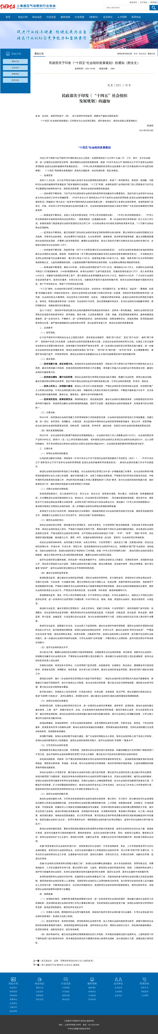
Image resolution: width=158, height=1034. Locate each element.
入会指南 (118, 992)
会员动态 (118, 995)
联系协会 (136, 17)
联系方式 (144, 988)
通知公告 (15, 61)
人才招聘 (122, 17)
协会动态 (37, 17)
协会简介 (13, 988)
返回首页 (133, 2)
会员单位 (108, 17)
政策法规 (66, 995)
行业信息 (51, 17)
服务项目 (92, 988)
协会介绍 (23, 17)
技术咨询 (92, 999)
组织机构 (13, 995)
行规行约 (13, 1007)
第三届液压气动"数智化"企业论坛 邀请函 (60, 965)
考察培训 (15, 74)
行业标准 (92, 995)
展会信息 (66, 999)
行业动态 (66, 992)
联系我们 (154, 2)
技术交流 (15, 80)
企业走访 (15, 68)
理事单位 (13, 999)
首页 (8, 17)
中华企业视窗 (73, 1029)
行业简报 (79, 17)
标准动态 (92, 992)
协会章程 (13, 1011)
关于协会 (143, 2)
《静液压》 (94, 17)
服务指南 (65, 17)
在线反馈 (144, 992)
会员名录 (118, 988)
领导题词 (13, 992)
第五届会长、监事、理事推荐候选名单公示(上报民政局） (68, 961)
